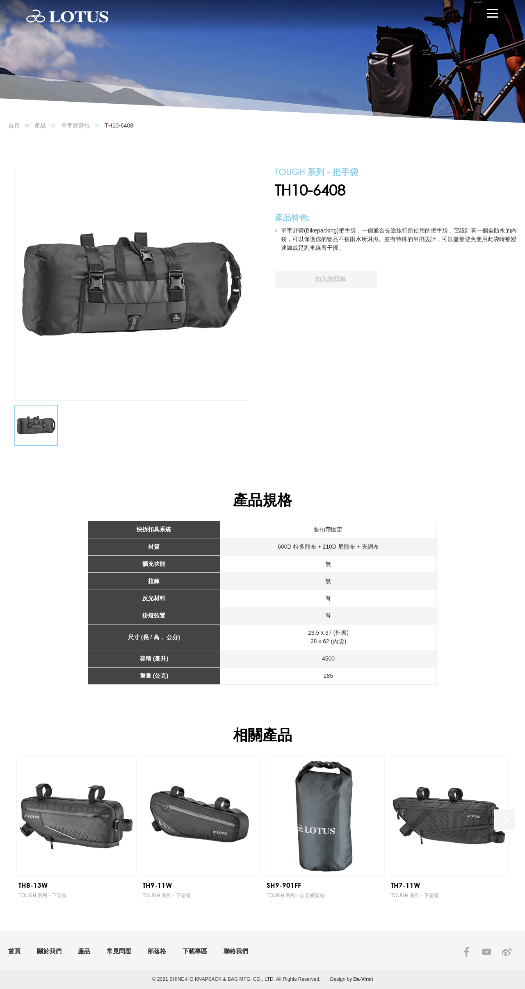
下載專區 (195, 951)
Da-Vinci (363, 979)
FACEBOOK (466, 952)
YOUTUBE (487, 952)
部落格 (157, 951)
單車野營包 (75, 125)
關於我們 (49, 951)
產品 (40, 125)
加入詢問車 (330, 279)
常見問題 (119, 951)
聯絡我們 (236, 951)
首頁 (14, 125)
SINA (507, 952)
